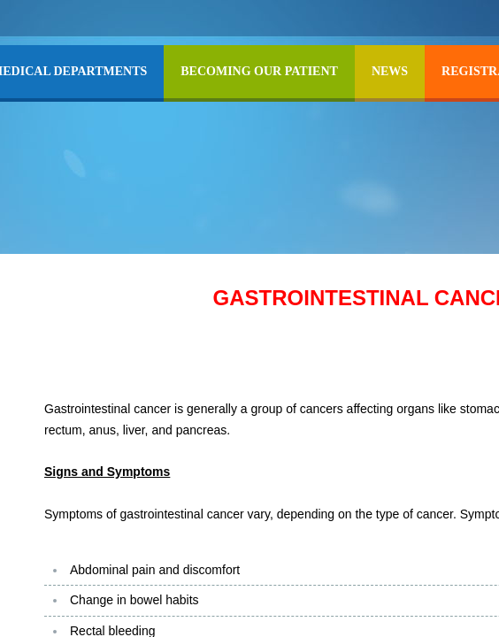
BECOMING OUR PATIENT (259, 71)
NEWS (390, 71)
